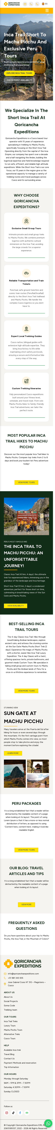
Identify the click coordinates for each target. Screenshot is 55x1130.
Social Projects (11, 1001)
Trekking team (10, 1010)
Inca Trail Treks (11, 1021)
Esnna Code (9, 1005)
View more (26, 904)
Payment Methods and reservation (20, 1063)
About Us (8, 997)
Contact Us (9, 1058)
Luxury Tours (10, 1025)
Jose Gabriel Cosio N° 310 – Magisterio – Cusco (25, 984)
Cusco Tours (9, 1038)
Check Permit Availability (19, 80)
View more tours (26, 482)
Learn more (13, 753)
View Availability (15, 606)
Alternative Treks (12, 1034)
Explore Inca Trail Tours (19, 73)
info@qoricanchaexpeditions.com (21, 974)
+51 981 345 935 (13, 978)
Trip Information (11, 1067)
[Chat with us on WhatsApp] (48, 1123)
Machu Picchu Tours (13, 1030)
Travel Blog (9, 1054)
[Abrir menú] (47, 10)
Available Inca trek (12, 1050)
